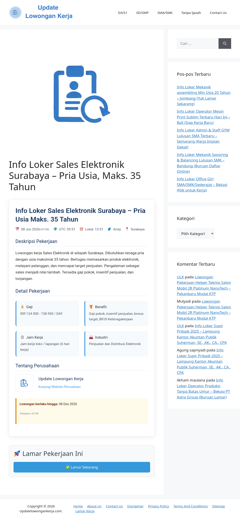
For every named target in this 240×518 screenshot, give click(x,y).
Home (78, 506)
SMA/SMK (164, 12)
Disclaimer (135, 506)
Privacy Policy (158, 506)
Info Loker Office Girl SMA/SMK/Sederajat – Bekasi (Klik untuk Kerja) (202, 184)
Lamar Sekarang (82, 467)
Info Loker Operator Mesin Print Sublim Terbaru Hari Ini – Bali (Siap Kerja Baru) (203, 117)
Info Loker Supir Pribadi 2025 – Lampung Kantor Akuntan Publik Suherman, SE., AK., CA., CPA (204, 361)
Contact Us (218, 12)
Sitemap (218, 506)
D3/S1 (122, 12)
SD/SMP (142, 12)
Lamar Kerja (84, 511)
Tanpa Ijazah (191, 12)
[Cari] (225, 43)
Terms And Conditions (190, 506)
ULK (180, 276)
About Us (94, 506)
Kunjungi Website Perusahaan (60, 387)
